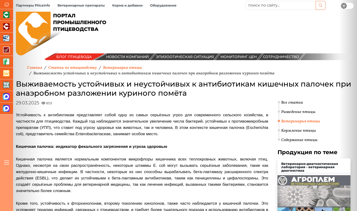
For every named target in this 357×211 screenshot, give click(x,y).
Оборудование (163, 5)
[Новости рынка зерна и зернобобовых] (6, 62)
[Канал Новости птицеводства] (6, 97)
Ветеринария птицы (300, 121)
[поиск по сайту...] (280, 5)
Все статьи (292, 102)
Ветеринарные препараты (81, 5)
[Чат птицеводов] (6, 108)
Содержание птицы (299, 139)
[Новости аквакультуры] (6, 38)
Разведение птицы (298, 111)
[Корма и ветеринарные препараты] (6, 85)
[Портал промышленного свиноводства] (6, 15)
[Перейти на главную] (6, 4)
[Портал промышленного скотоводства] (6, 27)
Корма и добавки (127, 5)
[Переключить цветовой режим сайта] (347, 6)
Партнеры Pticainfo (33, 5)
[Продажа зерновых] (6, 73)
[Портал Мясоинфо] (6, 50)
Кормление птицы (298, 130)
